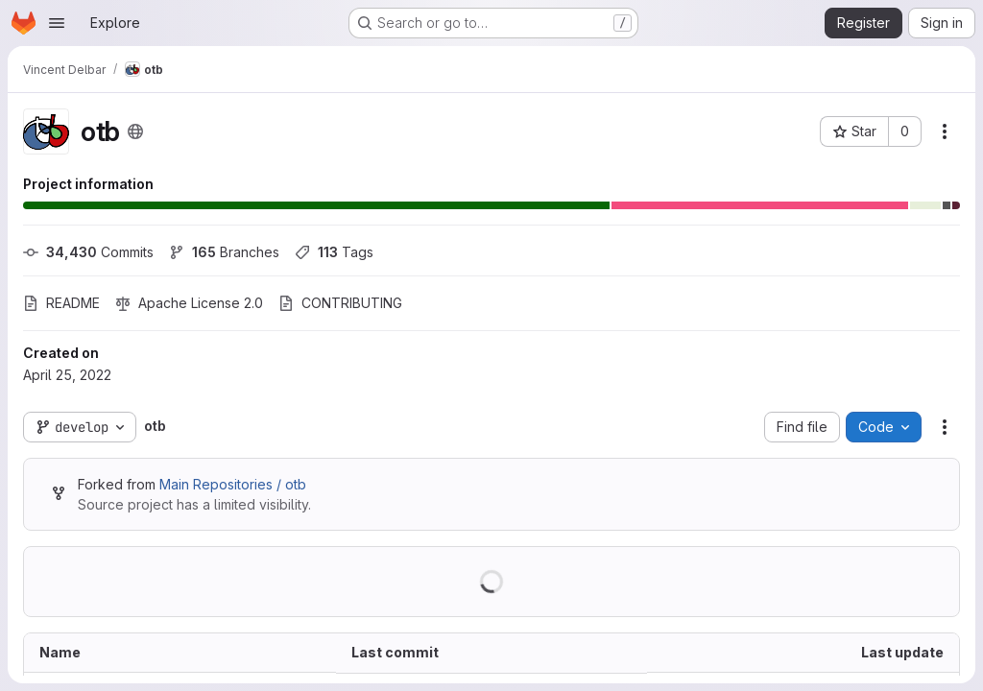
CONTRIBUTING (340, 303)
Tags (334, 252)
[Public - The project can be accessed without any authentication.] (135, 131)
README (61, 303)
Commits (88, 252)
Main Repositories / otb (232, 484)
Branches (224, 252)
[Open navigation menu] (56, 23)
